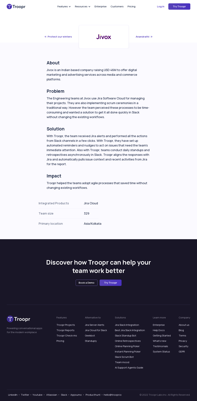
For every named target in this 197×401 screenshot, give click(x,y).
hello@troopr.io (113, 394)
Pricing (131, 6)
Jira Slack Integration (127, 325)
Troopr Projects (65, 325)
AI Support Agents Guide (129, 367)
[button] (64, 6)
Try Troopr (179, 6)
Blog (181, 330)
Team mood (122, 362)
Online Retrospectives (128, 341)
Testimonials (160, 346)
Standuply (91, 341)
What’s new (159, 341)
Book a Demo (86, 282)
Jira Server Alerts (94, 325)
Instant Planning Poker (128, 351)
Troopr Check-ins (66, 335)
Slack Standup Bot (125, 335)
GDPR (182, 351)
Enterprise (101, 6)
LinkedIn (12, 394)
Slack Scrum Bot (124, 357)
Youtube (37, 394)
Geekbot (90, 335)
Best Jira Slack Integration (130, 330)
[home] (16, 6)
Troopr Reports (65, 330)
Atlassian (51, 394)
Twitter (25, 394)
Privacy (183, 341)
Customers (117, 6)
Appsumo (76, 394)
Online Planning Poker (127, 346)
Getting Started (162, 335)
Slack (63, 394)
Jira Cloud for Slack (96, 330)
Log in (160, 6)
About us (184, 325)
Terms (182, 335)
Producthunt (92, 394)
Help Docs (159, 330)
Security (183, 346)
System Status (161, 351)
